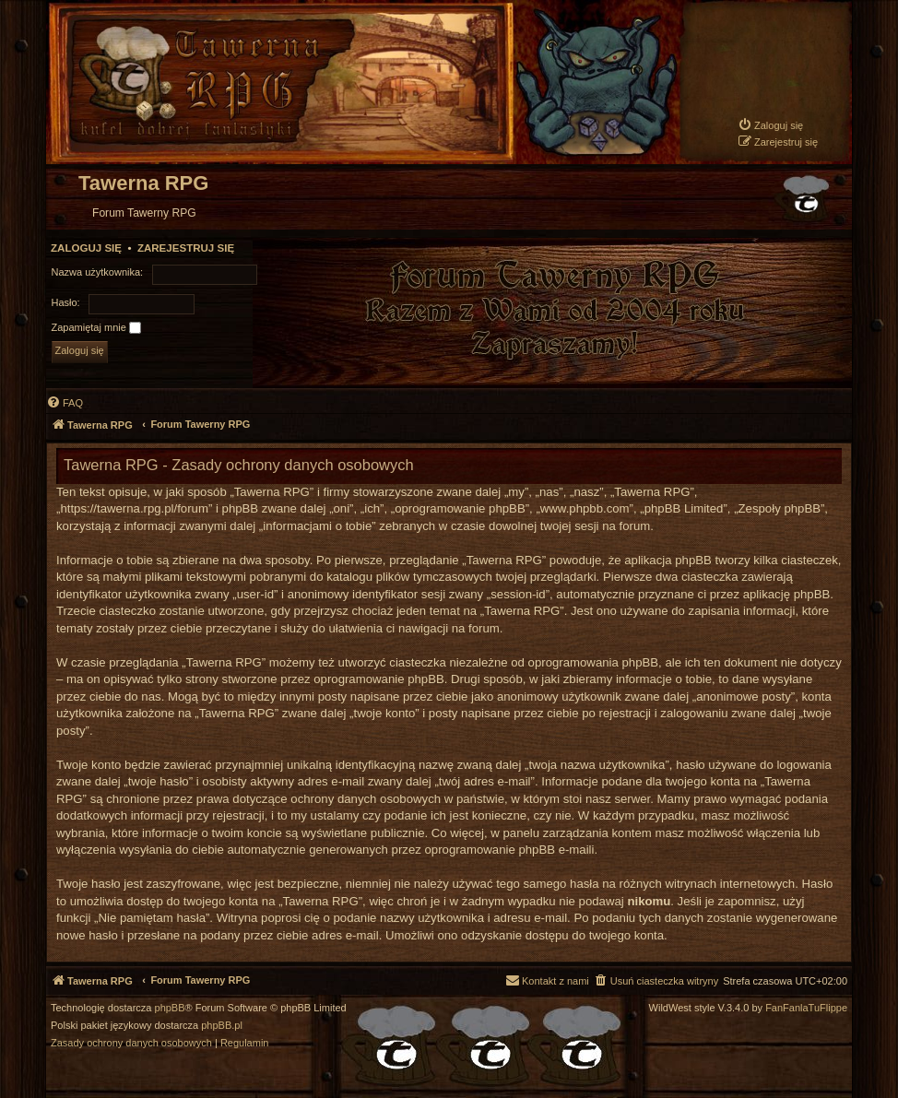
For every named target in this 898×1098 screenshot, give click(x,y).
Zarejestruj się (185, 248)
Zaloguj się (86, 248)
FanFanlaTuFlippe (806, 1008)
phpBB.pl (221, 1025)
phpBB (170, 1008)
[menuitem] (770, 125)
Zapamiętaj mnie (96, 328)
